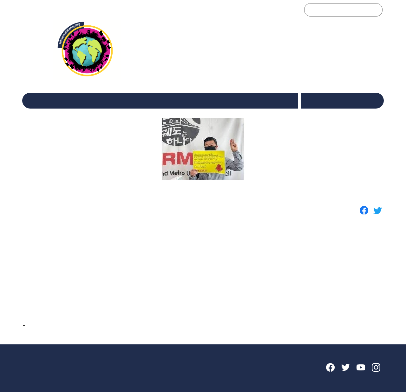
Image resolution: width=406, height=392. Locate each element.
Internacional (207, 99)
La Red (67, 99)
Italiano (329, 96)
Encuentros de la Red (262, 99)
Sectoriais (166, 99)
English (350, 96)
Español (314, 104)
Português (362, 104)
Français (337, 104)
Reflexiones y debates (115, 99)
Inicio (38, 99)
